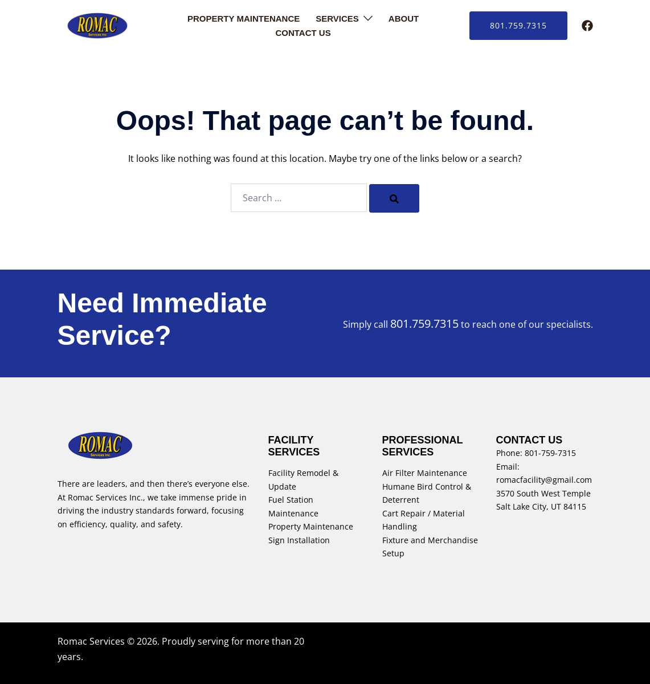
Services (337, 18)
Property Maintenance (243, 18)
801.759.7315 (518, 25)
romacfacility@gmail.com (544, 479)
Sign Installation (299, 540)
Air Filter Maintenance (424, 472)
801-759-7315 (550, 452)
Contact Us (302, 33)
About (404, 18)
